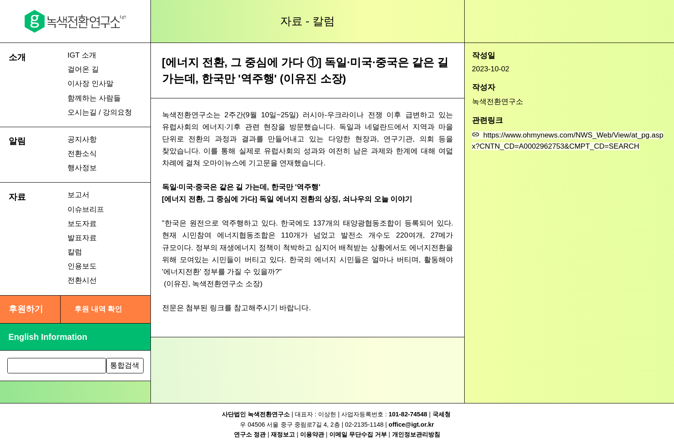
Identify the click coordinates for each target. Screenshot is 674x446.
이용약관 (312, 434)
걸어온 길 (83, 69)
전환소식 (82, 154)
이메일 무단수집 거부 (358, 434)
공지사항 (82, 139)
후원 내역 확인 (98, 309)
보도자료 (82, 224)
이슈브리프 (85, 209)
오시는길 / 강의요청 (99, 112)
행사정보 (82, 168)
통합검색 (124, 365)
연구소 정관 (250, 434)
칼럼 (74, 252)
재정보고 (283, 434)
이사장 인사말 (90, 83)
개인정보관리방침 (416, 434)
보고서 (78, 195)
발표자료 (82, 238)
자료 (17, 197)
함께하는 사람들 (94, 98)
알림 (17, 141)
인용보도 (82, 266)
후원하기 (26, 309)
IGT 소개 (81, 55)
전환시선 (82, 280)
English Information (48, 337)
